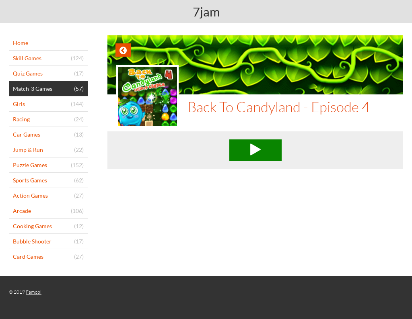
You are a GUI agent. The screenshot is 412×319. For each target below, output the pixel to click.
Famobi (33, 292)
